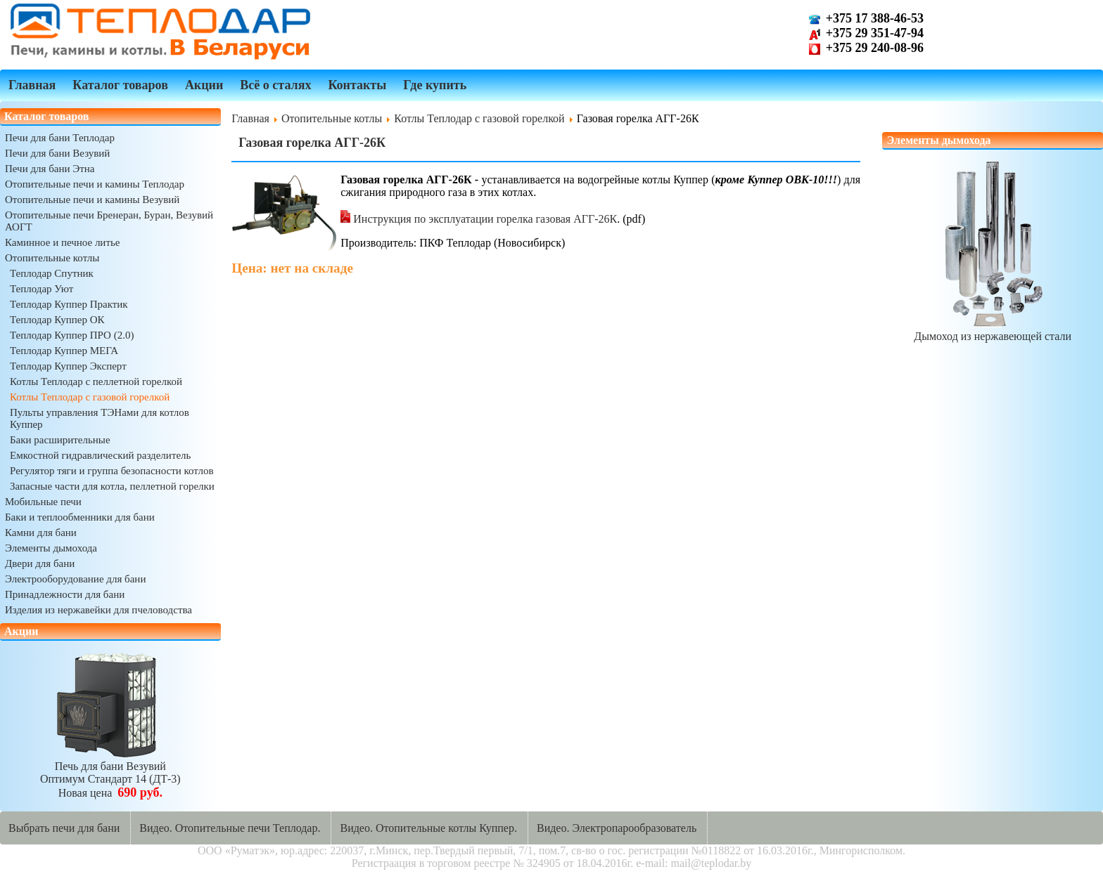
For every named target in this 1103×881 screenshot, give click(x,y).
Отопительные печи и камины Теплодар (94, 184)
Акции (204, 85)
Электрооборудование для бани (75, 579)
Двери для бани (40, 563)
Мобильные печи (43, 501)
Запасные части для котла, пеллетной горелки (112, 486)
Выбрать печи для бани (64, 828)
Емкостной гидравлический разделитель (100, 455)
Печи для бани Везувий (57, 153)
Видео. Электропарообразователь (616, 828)
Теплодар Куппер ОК (57, 319)
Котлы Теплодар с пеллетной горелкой (96, 381)
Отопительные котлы (52, 257)
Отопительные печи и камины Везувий (92, 199)
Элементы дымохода (51, 548)
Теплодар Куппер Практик (69, 304)
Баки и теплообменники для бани (80, 517)
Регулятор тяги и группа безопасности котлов (112, 470)
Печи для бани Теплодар (60, 137)
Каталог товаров (120, 85)
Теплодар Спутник (52, 273)
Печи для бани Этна (49, 168)
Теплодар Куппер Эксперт (68, 366)
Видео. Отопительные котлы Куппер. (428, 828)
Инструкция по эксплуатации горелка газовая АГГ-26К (478, 219)
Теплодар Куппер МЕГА (64, 350)
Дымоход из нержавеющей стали (992, 330)
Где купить (434, 85)
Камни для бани (41, 532)
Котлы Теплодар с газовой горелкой (90, 397)
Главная (32, 85)
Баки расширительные (60, 439)
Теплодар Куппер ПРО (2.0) (72, 335)
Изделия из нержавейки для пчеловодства (98, 609)
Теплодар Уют (41, 288)
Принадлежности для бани (65, 594)
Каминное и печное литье (62, 242)
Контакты (357, 85)
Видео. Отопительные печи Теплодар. (229, 828)
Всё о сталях (275, 85)
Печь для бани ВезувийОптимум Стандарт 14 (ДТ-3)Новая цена (110, 773)
